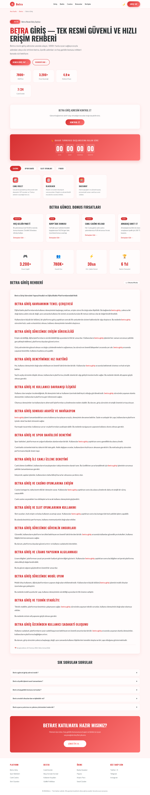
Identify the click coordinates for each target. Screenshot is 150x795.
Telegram (113, 774)
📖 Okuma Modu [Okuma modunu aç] (132, 283)
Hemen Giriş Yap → (20, 62)
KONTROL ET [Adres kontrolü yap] (75, 122)
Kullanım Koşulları (49, 778)
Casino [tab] (15, 168)
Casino (69, 4)
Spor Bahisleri (15, 774)
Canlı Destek (48, 770)
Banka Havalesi (82, 770)
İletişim (88, 4)
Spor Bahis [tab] (29, 168)
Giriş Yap (133, 4)
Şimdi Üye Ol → (75, 743)
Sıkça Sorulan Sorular (50, 774)
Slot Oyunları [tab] (46, 168)
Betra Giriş (14, 770)
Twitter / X (114, 770)
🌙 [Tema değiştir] (123, 4)
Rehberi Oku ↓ (41, 62)
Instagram (114, 778)
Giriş (55, 4)
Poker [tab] (61, 168)
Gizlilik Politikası (49, 781)
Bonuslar (78, 4)
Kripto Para (81, 778)
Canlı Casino (14, 778)
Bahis (62, 4)
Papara (79, 774)
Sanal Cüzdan (81, 781)
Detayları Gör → (19, 238)
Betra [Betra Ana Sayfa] (16, 4)
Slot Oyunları (14, 781)
